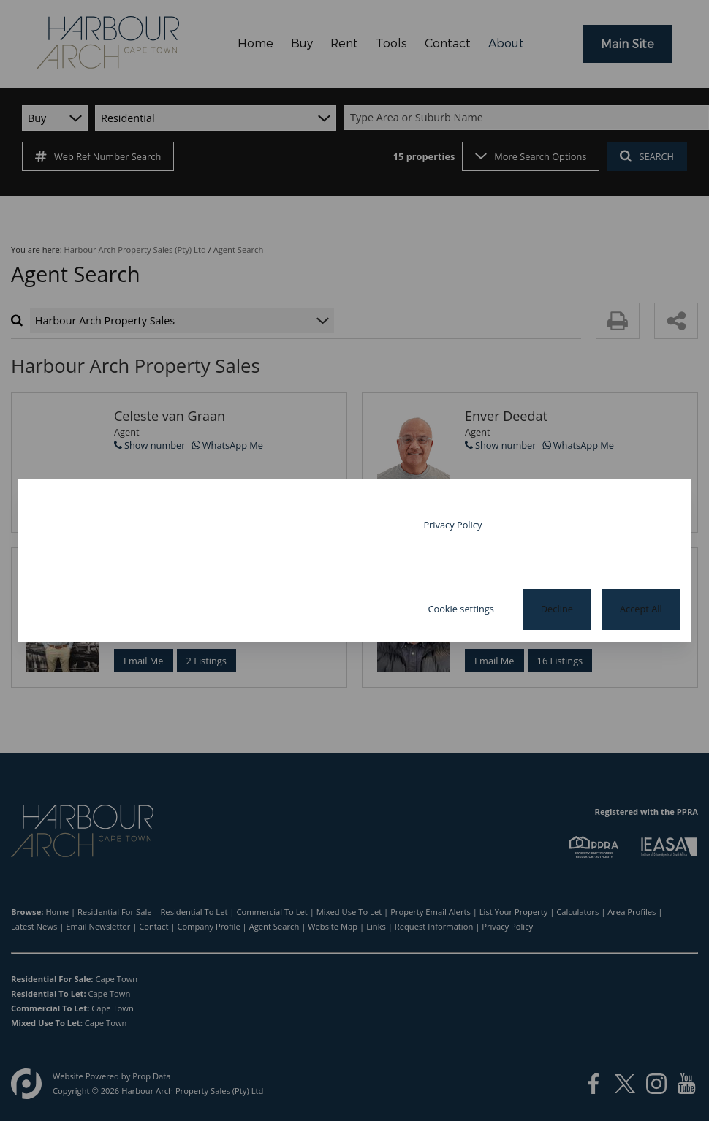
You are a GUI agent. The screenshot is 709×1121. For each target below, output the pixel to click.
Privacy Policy (452, 524)
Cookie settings (460, 608)
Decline (557, 608)
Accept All (641, 608)
